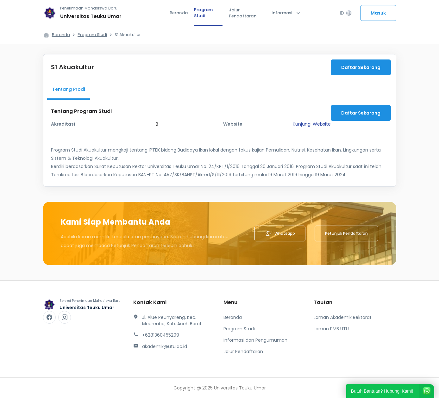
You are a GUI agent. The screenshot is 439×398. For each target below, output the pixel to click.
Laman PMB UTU (331, 329)
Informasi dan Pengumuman (255, 340)
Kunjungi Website (312, 124)
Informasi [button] (286, 13)
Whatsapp (280, 233)
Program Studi (203, 13)
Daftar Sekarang (360, 67)
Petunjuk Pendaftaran (346, 233)
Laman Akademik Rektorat (343, 317)
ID (346, 13)
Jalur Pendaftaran (242, 13)
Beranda (179, 13)
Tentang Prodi (68, 89)
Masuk (378, 13)
